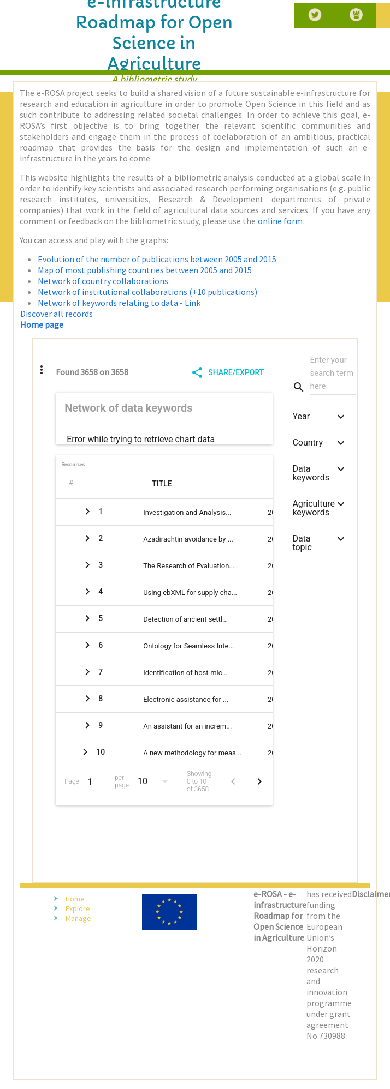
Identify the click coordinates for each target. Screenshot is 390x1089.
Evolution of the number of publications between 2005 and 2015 (157, 259)
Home (75, 899)
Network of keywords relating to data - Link (119, 302)
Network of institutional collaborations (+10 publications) (147, 291)
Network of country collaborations (103, 280)
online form (280, 220)
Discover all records (56, 313)
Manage (78, 918)
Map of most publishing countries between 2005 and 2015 (145, 269)
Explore (78, 908)
